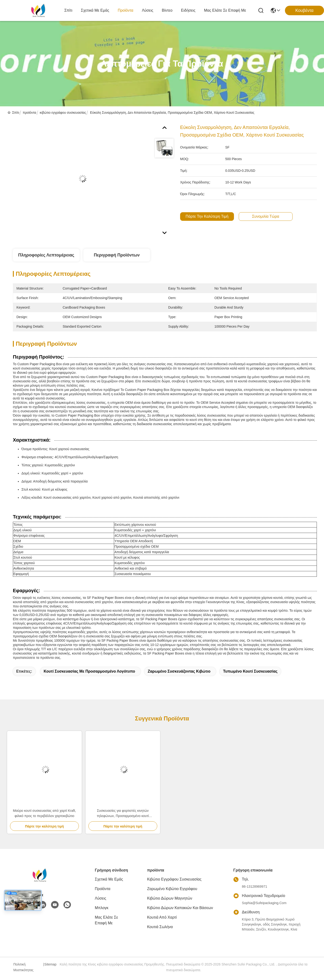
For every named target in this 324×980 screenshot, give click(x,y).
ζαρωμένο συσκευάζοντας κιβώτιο (179, 671)
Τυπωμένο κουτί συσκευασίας (250, 671)
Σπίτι (68, 10)
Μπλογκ (101, 908)
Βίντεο (167, 10)
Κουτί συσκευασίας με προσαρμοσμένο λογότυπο (89, 671)
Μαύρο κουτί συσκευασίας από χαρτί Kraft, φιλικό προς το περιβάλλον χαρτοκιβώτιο (44, 813)
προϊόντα (125, 10)
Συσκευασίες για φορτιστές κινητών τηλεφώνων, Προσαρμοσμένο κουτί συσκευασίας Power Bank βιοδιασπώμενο (123, 813)
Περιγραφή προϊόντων (117, 255)
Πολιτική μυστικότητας (23, 967)
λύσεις (147, 10)
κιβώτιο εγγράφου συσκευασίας (63, 112)
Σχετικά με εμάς (95, 10)
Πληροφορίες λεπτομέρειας (46, 255)
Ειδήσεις (188, 10)
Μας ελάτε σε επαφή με (225, 10)
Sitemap (50, 964)
